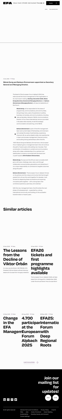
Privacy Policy (45, 410)
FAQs (21, 412)
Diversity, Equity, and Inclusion (40, 414)
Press (38, 3)
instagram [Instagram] (8, 399)
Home (46, 9)
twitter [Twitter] (15, 399)
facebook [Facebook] (12, 399)
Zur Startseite (7, 3)
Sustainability (24, 414)
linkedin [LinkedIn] (4, 399)
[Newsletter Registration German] (55, 398)
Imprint (53, 410)
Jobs (27, 412)
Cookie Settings (25, 416)
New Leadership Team (53, 9)
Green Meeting (48, 412)
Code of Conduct (36, 412)
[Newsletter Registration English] (48, 398)
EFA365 (24, 3)
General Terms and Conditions (29, 410)
